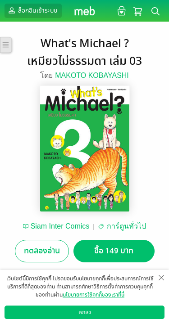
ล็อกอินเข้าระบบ (32, 10)
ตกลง (84, 312)
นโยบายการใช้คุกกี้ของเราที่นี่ (93, 295)
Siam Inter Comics (60, 226)
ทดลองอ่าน (42, 251)
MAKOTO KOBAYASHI (92, 75)
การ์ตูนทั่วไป (126, 226)
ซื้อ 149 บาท (113, 251)
